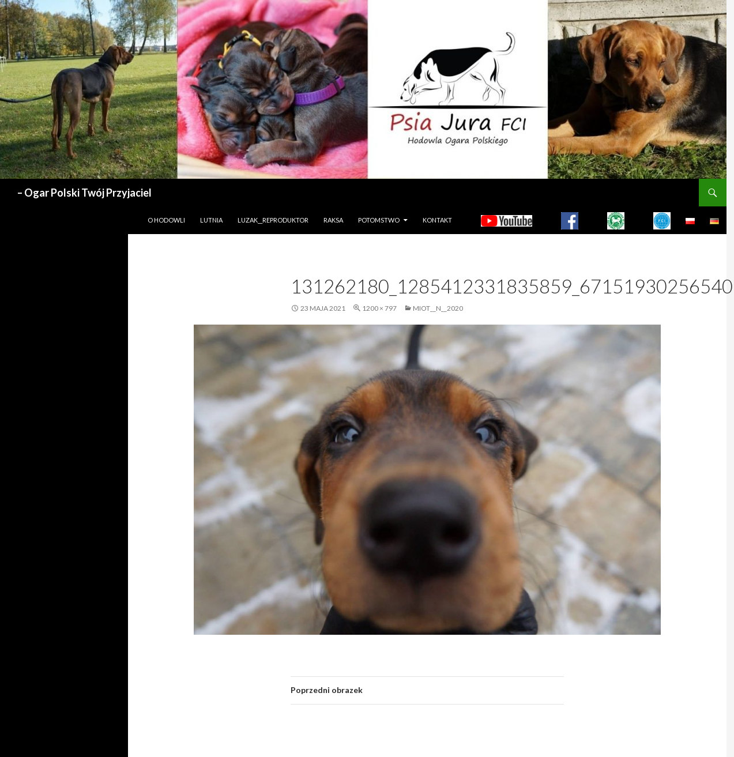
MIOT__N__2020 (438, 308)
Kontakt (437, 220)
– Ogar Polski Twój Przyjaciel (84, 192)
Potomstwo (379, 220)
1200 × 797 (379, 308)
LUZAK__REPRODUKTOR (273, 220)
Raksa (333, 220)
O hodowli (166, 220)
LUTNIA (211, 220)
